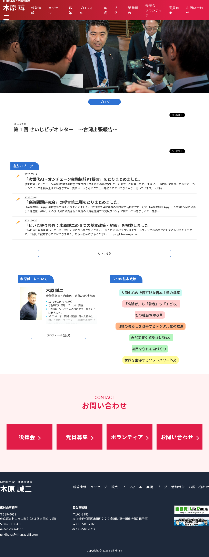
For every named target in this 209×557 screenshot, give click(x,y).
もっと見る (104, 253)
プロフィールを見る (58, 335)
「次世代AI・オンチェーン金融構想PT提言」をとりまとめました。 (83, 179)
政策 (70, 10)
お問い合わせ (199, 486)
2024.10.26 (30, 220)
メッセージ (98, 486)
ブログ (162, 486)
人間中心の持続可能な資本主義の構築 (150, 292)
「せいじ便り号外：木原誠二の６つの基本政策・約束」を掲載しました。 (88, 225)
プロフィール (132, 486)
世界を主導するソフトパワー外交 (151, 360)
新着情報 (79, 486)
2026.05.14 (30, 174)
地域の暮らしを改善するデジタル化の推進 (150, 326)
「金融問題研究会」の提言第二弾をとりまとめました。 (72, 202)
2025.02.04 (30, 197)
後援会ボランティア (153, 10)
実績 (105, 10)
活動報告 (178, 486)
